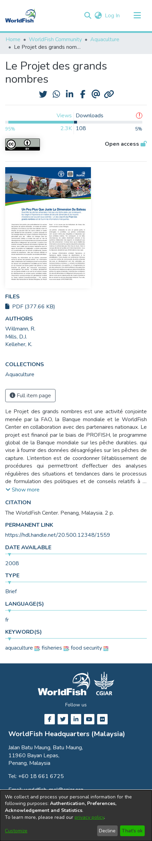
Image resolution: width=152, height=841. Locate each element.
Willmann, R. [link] (20, 329)
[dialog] (76, 815)
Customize (16, 831)
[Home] (20, 15)
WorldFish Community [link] (55, 39)
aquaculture (19, 648)
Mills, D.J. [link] (16, 337)
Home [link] (13, 39)
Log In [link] (112, 15)
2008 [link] (12, 563)
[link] (19, 374)
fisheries (52, 648)
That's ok (132, 831)
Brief (11, 591)
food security (86, 648)
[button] (87, 15)
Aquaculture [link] (104, 39)
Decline (107, 831)
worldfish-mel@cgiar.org (53, 790)
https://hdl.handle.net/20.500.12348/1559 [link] (57, 535)
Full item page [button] (30, 395)
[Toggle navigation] (137, 15)
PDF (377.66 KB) (30, 306)
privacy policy (89, 817)
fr (7, 620)
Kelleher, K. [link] (18, 344)
